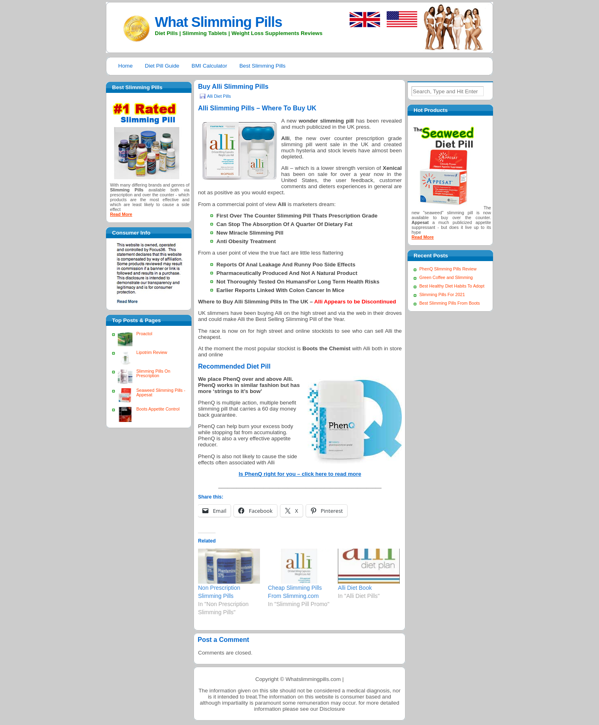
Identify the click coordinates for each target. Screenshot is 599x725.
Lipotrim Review (151, 352)
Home (125, 66)
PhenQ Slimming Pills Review (447, 268)
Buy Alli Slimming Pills (233, 86)
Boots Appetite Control (157, 408)
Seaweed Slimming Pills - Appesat (160, 392)
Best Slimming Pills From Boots (449, 303)
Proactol (144, 333)
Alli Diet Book (355, 587)
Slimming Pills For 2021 (442, 294)
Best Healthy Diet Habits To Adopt (451, 285)
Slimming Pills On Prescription (153, 373)
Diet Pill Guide (162, 66)
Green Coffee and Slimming (446, 277)
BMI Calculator (209, 66)
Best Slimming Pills (262, 66)
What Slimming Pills (218, 22)
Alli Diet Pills (219, 96)
